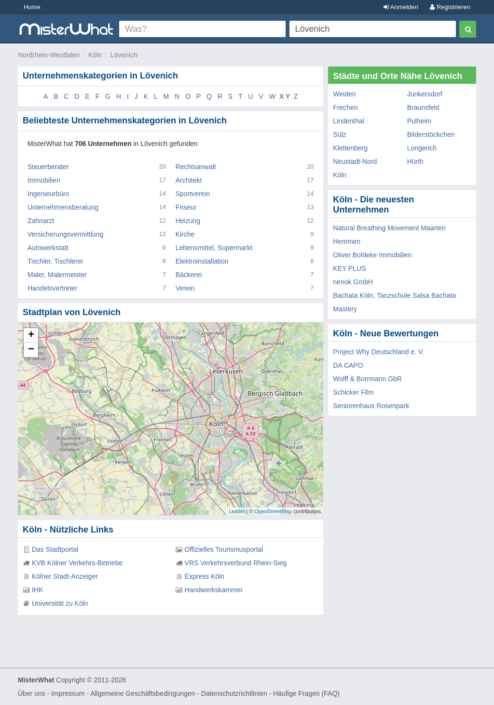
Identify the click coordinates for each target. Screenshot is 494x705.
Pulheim (419, 121)
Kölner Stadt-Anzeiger (65, 576)
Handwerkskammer (214, 590)
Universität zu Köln (60, 603)
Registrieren (450, 7)
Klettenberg (350, 148)
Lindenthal (348, 121)
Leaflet (237, 511)
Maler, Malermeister (57, 275)
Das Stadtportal (55, 549)
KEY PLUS (349, 268)
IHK (37, 590)
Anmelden (401, 7)
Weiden (344, 94)
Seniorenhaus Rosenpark (371, 406)
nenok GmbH (352, 282)
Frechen (345, 107)
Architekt (189, 180)
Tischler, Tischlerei (55, 261)
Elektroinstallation (202, 261)
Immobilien (43, 180)
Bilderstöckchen (431, 134)
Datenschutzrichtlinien (234, 693)
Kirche (185, 234)
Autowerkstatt (48, 248)
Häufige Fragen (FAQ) (306, 693)
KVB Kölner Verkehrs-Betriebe (77, 563)
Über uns (31, 693)
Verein (185, 288)
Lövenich (123, 55)
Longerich (422, 148)
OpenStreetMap (273, 511)
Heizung (188, 221)
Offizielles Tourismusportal (224, 549)
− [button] (31, 350)
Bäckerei (189, 275)
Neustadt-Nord (355, 161)
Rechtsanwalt (196, 167)
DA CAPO (348, 365)
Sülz (339, 134)
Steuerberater (48, 167)
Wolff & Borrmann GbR (367, 379)
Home (32, 7)
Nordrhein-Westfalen (49, 55)
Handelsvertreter (52, 288)
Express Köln (204, 576)
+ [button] (31, 335)
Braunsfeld (423, 107)
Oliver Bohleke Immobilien (372, 255)
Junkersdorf (424, 94)
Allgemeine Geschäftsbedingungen (142, 693)
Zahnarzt (40, 221)
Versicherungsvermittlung (65, 234)
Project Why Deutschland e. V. (378, 352)
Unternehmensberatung (62, 207)
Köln (95, 55)
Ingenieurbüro (48, 194)
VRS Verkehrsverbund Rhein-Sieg (236, 563)
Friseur (186, 207)
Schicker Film (353, 392)
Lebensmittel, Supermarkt (214, 248)
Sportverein (193, 194)
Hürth (415, 161)
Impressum (67, 693)
